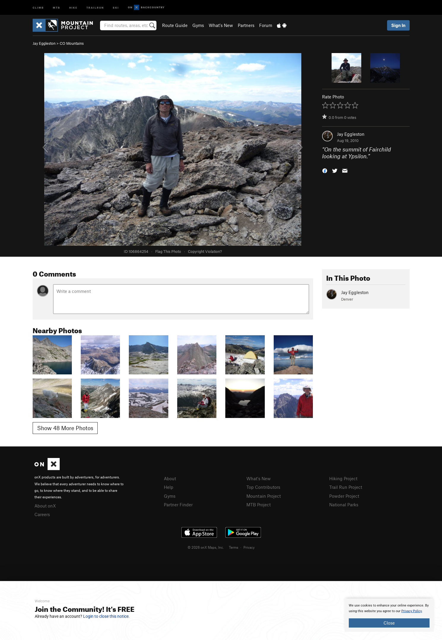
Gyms (198, 25)
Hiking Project (343, 478)
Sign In (398, 25)
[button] (324, 170)
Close (389, 622)
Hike (73, 7)
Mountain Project (263, 496)
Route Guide (175, 25)
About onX (45, 505)
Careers (42, 514)
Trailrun (95, 7)
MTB (56, 7)
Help (168, 487)
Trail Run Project (345, 487)
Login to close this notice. (106, 616)
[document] (389, 615)
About (170, 478)
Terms (233, 547)
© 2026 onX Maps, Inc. (206, 547)
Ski (116, 7)
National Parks (343, 504)
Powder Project (344, 496)
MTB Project (258, 504)
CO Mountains (72, 43)
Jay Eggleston (44, 43)
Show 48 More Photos (65, 427)
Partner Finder (178, 504)
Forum (265, 25)
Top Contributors (263, 487)
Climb (38, 7)
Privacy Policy (411, 611)
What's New (221, 25)
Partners (246, 25)
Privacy (249, 547)
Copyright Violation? (205, 251)
